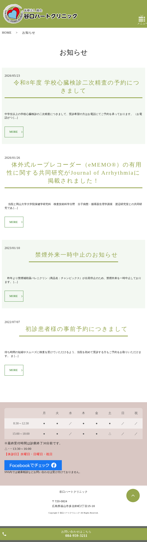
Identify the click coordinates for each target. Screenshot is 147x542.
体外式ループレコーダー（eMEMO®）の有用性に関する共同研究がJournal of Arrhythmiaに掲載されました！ (73, 173)
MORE (14, 132)
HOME (6, 32)
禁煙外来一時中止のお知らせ (73, 256)
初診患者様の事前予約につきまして (73, 331)
